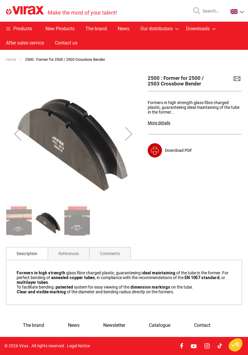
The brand (96, 28)
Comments (110, 253)
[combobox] (213, 11)
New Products (59, 28)
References (68, 253)
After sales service (25, 43)
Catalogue (159, 325)
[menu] (124, 36)
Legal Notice (78, 345)
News (123, 28)
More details (159, 122)
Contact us (66, 43)
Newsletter (114, 325)
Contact (202, 325)
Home (11, 59)
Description (27, 253)
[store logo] (61, 11)
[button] (237, 11)
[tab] (27, 253)
